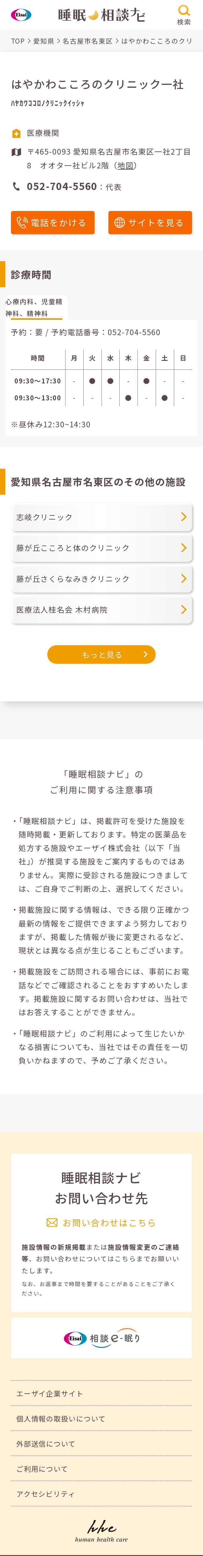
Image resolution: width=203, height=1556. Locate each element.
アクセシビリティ (45, 1494)
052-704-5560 (134, 331)
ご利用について (42, 1469)
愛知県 (44, 40)
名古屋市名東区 (88, 40)
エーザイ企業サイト (50, 1393)
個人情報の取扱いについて (61, 1418)
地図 (125, 165)
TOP (18, 40)
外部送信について (46, 1443)
